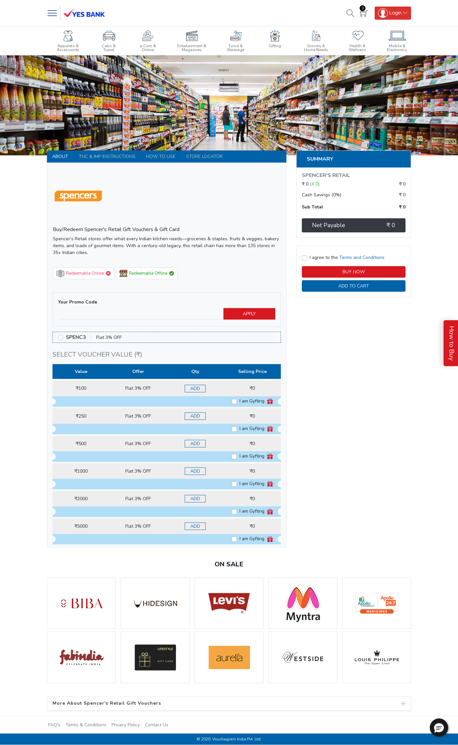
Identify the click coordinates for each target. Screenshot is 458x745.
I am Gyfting (256, 401)
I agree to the (347, 257)
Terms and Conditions (362, 257)
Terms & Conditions (86, 725)
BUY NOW (354, 272)
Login (390, 13)
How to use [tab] (161, 156)
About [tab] (60, 156)
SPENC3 (76, 337)
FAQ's (54, 725)
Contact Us (156, 725)
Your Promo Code (77, 302)
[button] (439, 727)
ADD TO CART (353, 286)
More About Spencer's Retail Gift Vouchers (106, 703)
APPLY (249, 314)
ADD (195, 388)
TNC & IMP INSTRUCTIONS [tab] (107, 156)
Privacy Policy (126, 725)
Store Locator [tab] (204, 156)
